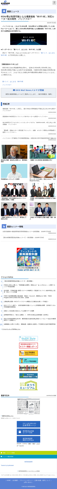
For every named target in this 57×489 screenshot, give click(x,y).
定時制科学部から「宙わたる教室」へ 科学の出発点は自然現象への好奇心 (26, 315)
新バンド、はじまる (12, 81)
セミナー (21, 445)
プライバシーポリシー (26, 480)
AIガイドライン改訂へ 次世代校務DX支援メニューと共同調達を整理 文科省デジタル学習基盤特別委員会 (30, 306)
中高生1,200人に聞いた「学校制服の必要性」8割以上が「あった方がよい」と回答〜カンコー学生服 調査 (29, 285)
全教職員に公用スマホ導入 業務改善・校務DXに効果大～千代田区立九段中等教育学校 (30, 324)
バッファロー (6, 85)
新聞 (29, 443)
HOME (9, 480)
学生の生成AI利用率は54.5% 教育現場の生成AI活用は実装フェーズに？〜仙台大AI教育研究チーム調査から (30, 319)
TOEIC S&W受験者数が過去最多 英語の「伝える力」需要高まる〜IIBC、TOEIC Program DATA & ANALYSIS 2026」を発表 (28, 296)
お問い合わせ (28, 482)
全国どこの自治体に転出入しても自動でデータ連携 (19, 311)
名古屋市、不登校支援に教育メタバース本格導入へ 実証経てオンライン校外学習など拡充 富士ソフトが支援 (29, 291)
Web (34, 443)
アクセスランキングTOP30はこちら (11, 329)
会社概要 (15, 480)
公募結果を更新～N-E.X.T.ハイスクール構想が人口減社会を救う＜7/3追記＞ (26, 301)
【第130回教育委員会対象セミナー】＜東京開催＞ (19, 281)
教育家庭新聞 (28, 461)
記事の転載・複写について (42, 480)
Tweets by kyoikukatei (7, 465)
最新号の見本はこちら (7, 416)
